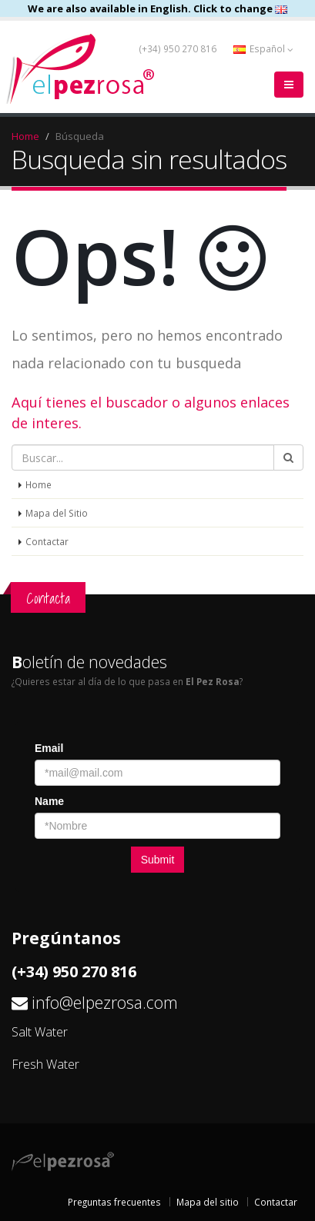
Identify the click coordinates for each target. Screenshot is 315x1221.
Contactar (47, 541)
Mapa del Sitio (56, 513)
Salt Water (40, 1031)
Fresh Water (45, 1064)
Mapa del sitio (207, 1202)
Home (25, 136)
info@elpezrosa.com (105, 1002)
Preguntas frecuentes (114, 1202)
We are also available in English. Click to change (157, 8)
